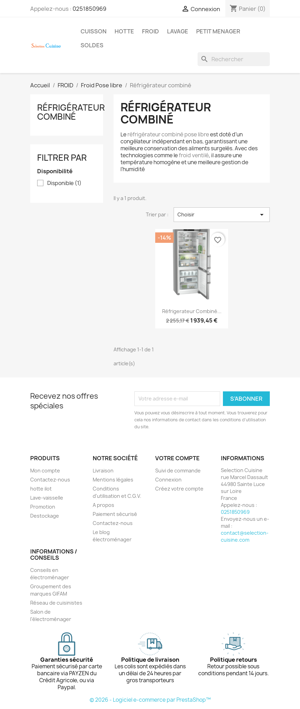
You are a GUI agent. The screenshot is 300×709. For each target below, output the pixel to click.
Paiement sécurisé (115, 514)
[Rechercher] (234, 59)
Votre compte (177, 458)
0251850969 (89, 9)
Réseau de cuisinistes (56, 602)
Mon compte (45, 470)
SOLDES (92, 45)
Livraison (103, 470)
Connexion (168, 479)
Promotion (42, 506)
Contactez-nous (50, 479)
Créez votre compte (179, 488)
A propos (103, 505)
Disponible (64, 183)
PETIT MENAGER (218, 31)
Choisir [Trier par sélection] (221, 214)
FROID (150, 31)
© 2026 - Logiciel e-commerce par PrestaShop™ (150, 699)
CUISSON (94, 31)
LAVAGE (177, 31)
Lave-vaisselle (46, 497)
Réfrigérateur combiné (71, 112)
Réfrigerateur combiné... (192, 311)
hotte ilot (41, 488)
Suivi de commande (178, 470)
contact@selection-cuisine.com (244, 536)
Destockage (44, 515)
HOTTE (124, 31)
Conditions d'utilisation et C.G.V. (117, 492)
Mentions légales (113, 479)
